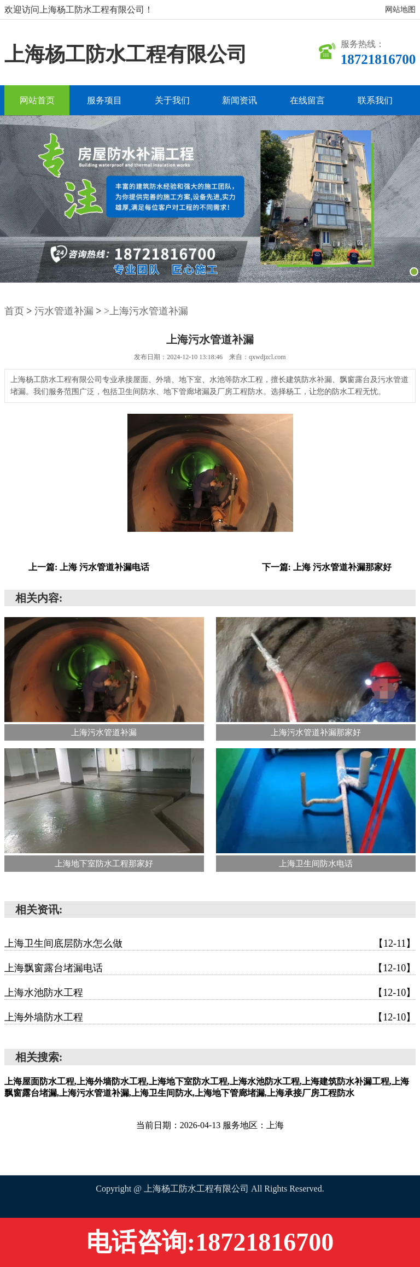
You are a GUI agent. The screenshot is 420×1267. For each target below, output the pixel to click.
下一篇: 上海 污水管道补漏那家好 (327, 567)
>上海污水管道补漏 (146, 311)
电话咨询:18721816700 (210, 1242)
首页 (14, 311)
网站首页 (37, 100)
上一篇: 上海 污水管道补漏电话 (88, 567)
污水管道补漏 (64, 311)
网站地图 (400, 9)
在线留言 (307, 100)
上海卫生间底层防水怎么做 (210, 943)
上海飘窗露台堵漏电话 (210, 968)
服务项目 (104, 100)
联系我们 (375, 100)
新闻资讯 (239, 100)
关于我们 (172, 100)
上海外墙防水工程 (210, 1017)
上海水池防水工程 (210, 992)
